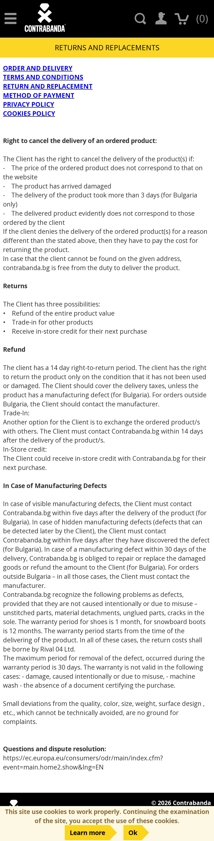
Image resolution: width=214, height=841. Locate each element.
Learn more (87, 832)
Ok (132, 832)
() (202, 18)
